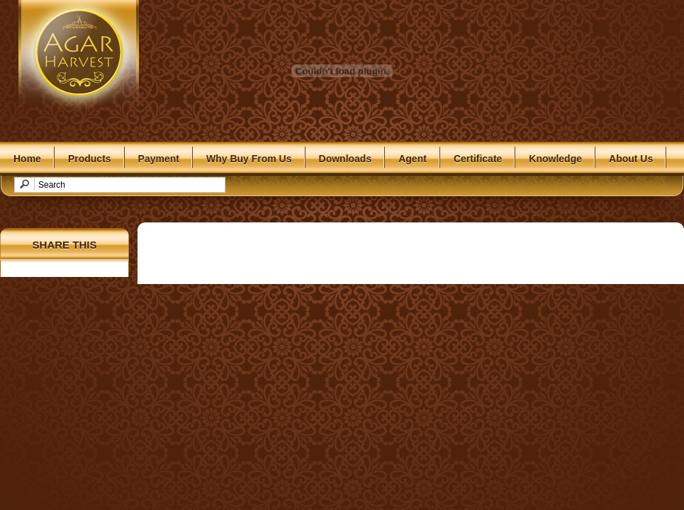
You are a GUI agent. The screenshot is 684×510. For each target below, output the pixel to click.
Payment (158, 158)
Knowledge (555, 158)
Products (89, 158)
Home (27, 158)
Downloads (345, 158)
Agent (412, 158)
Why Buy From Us (249, 158)
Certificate (478, 158)
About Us (631, 158)
